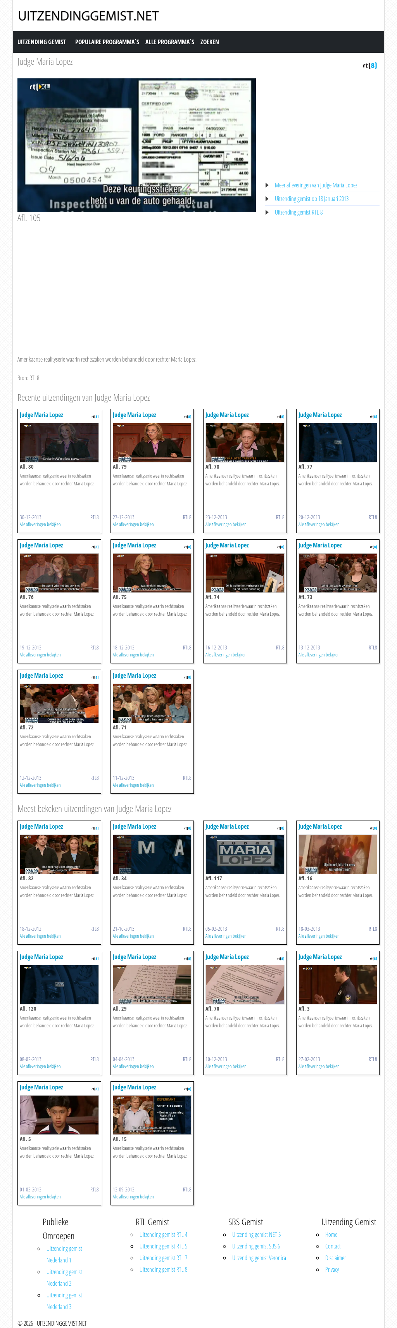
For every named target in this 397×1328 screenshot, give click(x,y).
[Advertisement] (136, 281)
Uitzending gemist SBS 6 (256, 1246)
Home (331, 1234)
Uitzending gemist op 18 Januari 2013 (312, 198)
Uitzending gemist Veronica (259, 1258)
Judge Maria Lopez (44, 61)
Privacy (332, 1269)
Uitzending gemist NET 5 (256, 1234)
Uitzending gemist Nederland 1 (64, 1254)
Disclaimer (335, 1258)
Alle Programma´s (169, 42)
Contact (333, 1246)
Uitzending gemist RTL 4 (163, 1234)
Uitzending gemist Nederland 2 (64, 1277)
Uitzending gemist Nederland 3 (64, 1301)
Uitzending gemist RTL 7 (163, 1258)
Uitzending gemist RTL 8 (299, 212)
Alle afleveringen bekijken (40, 524)
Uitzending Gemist (41, 42)
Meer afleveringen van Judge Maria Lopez (316, 185)
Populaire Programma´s (107, 42)
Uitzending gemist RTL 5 (163, 1246)
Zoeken (209, 42)
